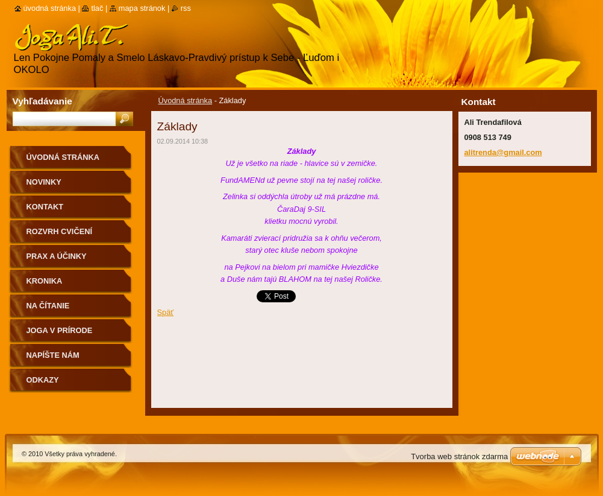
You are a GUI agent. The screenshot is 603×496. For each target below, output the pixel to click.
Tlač (97, 8)
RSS (186, 8)
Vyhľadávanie (42, 101)
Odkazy (43, 379)
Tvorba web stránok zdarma (459, 456)
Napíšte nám (53, 355)
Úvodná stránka (185, 100)
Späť (165, 312)
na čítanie (48, 305)
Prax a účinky (57, 256)
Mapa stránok (142, 8)
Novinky (44, 181)
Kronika (45, 280)
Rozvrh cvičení (60, 231)
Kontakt (45, 206)
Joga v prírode (60, 330)
